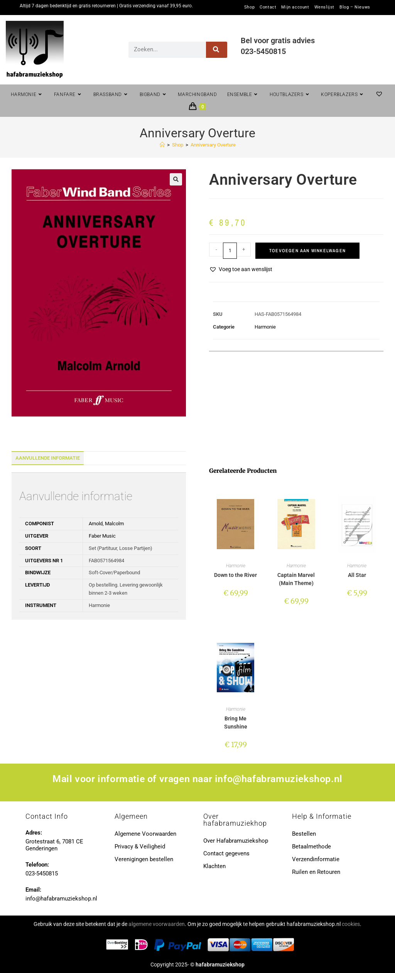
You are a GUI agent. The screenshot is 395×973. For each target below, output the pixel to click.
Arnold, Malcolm (106, 523)
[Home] (162, 145)
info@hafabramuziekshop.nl (279, 778)
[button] (176, 179)
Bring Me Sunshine (235, 722)
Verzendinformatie (315, 859)
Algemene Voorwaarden (145, 833)
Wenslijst (324, 7)
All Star (357, 575)
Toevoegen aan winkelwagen (307, 251)
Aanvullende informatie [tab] (47, 458)
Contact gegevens (226, 853)
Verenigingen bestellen (144, 859)
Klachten (214, 866)
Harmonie (265, 327)
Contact (268, 7)
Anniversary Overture (213, 145)
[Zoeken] (216, 50)
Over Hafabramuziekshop (235, 840)
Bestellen (304, 833)
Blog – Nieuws (354, 7)
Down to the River (235, 575)
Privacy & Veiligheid (140, 846)
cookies (351, 924)
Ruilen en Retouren (316, 871)
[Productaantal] (230, 251)
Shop (249, 7)
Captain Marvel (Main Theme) (296, 579)
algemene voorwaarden (156, 924)
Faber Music (102, 536)
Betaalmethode (311, 846)
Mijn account (295, 7)
